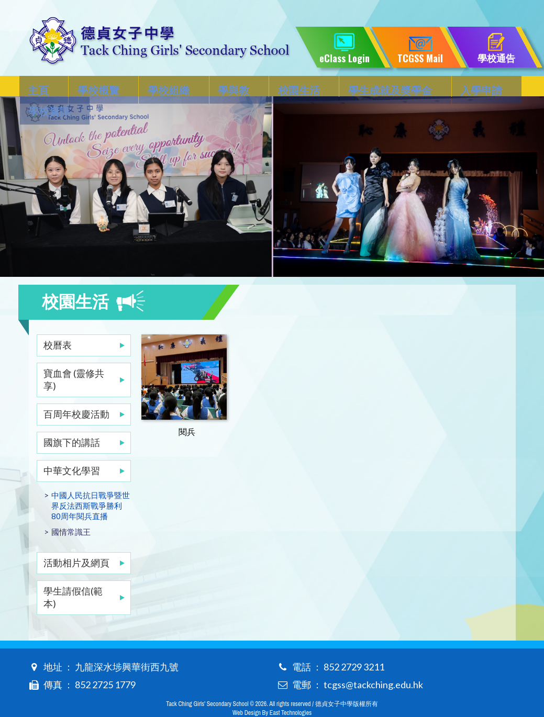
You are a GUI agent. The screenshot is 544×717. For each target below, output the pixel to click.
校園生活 (263, 87)
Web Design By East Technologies (272, 692)
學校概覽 (90, 87)
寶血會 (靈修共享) (73, 358)
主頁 (39, 87)
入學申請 (428, 87)
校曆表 (57, 324)
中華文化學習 (71, 449)
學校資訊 (489, 87)
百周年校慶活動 (76, 393)
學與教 (207, 87)
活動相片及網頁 (76, 541)
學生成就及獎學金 (345, 87)
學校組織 (151, 87)
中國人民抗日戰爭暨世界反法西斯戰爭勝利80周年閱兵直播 (90, 484)
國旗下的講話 (71, 421)
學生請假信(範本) (73, 576)
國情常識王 (71, 511)
